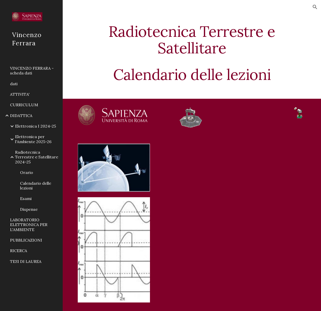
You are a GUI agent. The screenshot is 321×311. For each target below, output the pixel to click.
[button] (315, 7)
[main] (192, 53)
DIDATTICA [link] (21, 115)
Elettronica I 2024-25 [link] (35, 126)
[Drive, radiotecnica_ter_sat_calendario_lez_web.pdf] (231, 224)
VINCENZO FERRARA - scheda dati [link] (32, 70)
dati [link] (14, 83)
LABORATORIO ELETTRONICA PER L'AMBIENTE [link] (28, 224)
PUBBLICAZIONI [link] (26, 240)
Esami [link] (26, 198)
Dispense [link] (29, 209)
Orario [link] (26, 172)
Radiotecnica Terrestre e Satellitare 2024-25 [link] (36, 157)
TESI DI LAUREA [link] (25, 261)
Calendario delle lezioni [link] (35, 185)
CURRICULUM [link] (24, 104)
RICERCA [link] (18, 250)
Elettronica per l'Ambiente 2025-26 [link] (33, 139)
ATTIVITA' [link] (20, 94)
